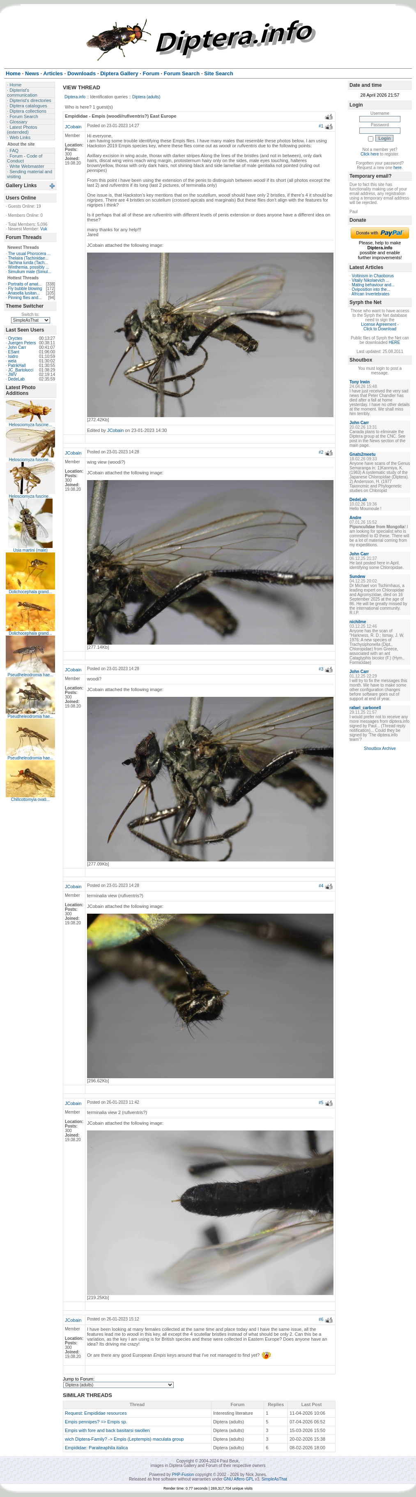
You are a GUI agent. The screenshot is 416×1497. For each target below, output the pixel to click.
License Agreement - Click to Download (380, 326)
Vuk (43, 229)
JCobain (73, 126)
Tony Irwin (359, 382)
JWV (12, 374)
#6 (321, 1319)
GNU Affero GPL (239, 1479)
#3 (321, 669)
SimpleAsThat (274, 1479)
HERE (394, 342)
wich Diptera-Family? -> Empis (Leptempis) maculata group (124, 1439)
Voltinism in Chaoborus (373, 276)
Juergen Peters (22, 343)
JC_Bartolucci (21, 370)
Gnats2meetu (362, 454)
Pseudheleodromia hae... (30, 675)
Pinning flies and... (25, 297)
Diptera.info (74, 97)
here (397, 167)
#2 (321, 452)
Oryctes (15, 338)
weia (12, 361)
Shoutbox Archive (380, 748)
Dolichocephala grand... (30, 592)
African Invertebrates (370, 294)
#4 (321, 886)
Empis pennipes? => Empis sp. (96, 1421)
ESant (13, 352)
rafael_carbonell (365, 708)
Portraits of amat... (25, 284)
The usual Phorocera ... (29, 253)
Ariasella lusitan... (24, 293)
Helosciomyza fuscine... (30, 424)
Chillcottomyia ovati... (30, 799)
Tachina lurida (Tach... (28, 262)
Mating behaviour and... (373, 285)
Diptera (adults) (146, 97)
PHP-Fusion (183, 1474)
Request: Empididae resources (95, 1413)
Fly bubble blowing (25, 288)
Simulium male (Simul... (29, 271)
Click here (370, 154)
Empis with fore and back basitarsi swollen (107, 1430)
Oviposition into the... (371, 289)
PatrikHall (17, 365)
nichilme (357, 622)
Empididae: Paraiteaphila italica (96, 1447)
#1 (321, 126)
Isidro (13, 356)
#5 (321, 1102)
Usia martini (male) (30, 550)
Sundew (357, 576)
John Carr (17, 347)
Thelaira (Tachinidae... (28, 258)
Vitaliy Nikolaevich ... (371, 280)
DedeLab (16, 379)
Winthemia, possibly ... (28, 267)
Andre (355, 517)
